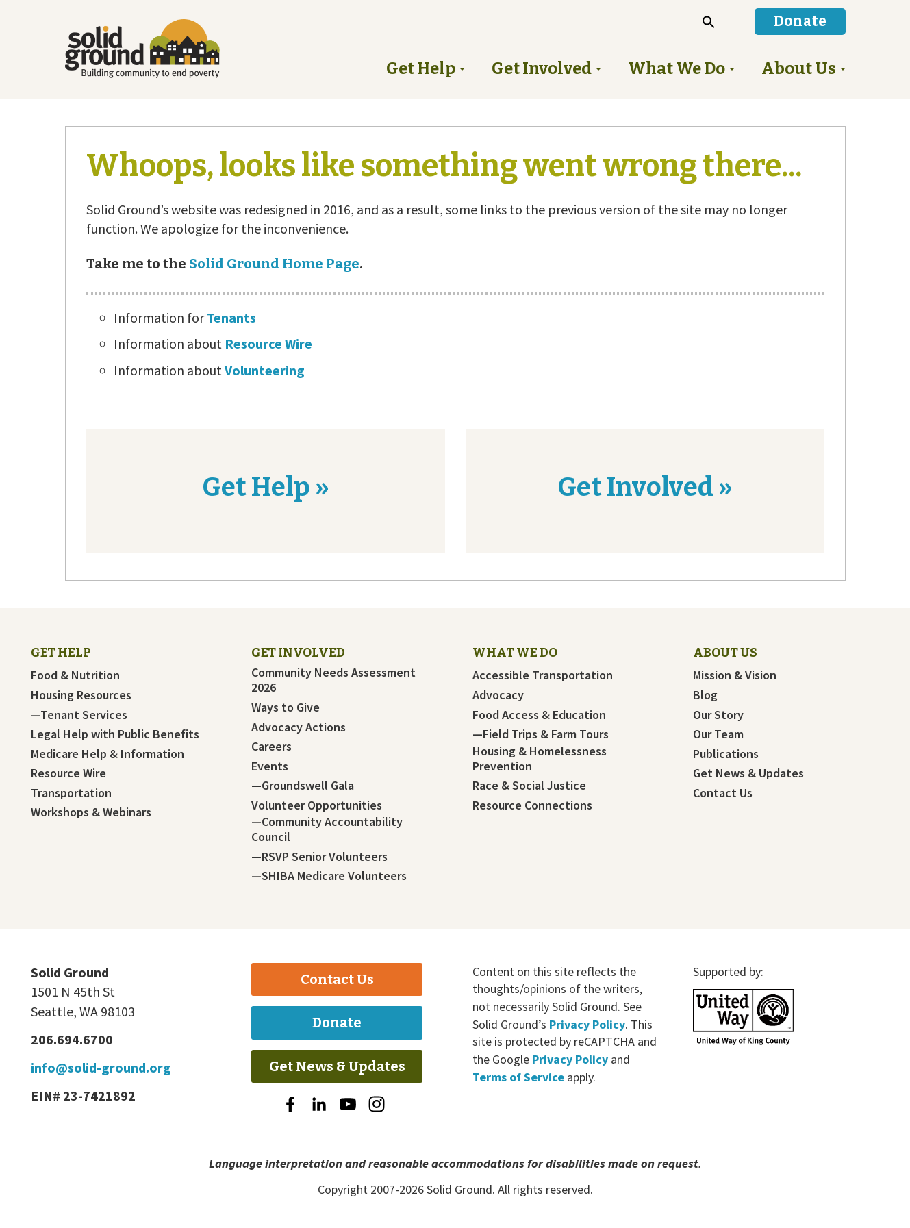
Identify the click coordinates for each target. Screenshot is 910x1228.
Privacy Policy (587, 1024)
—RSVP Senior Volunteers (319, 856)
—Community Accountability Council (327, 829)
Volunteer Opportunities (316, 805)
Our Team (718, 734)
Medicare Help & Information (107, 754)
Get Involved (298, 652)
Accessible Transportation (542, 675)
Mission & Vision (734, 675)
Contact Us (723, 793)
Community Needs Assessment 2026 (333, 680)
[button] (708, 22)
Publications (726, 754)
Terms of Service (518, 1077)
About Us (725, 652)
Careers (271, 746)
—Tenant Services (79, 715)
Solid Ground (164, 48)
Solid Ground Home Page (272, 263)
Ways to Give (285, 707)
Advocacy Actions (298, 727)
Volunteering (265, 370)
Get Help (61, 652)
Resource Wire (268, 343)
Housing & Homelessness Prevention (539, 759)
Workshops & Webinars (91, 812)
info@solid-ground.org (101, 1067)
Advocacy (498, 695)
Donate (337, 1022)
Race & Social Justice (529, 785)
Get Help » (265, 487)
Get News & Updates (748, 773)
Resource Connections (532, 805)
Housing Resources (81, 695)
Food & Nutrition (75, 675)
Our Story (718, 715)
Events (269, 766)
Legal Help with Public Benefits (115, 734)
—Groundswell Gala (302, 785)
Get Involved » (645, 487)
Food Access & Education (539, 715)
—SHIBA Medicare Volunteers (329, 876)
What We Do (514, 652)
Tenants (231, 317)
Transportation (71, 793)
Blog (705, 695)
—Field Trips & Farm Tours (540, 734)
